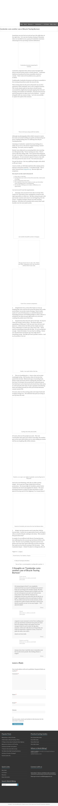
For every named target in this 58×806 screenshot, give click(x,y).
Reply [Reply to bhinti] (42, 636)
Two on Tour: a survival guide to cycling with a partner (30, 564)
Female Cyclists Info (6, 755)
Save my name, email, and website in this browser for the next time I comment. (27, 720)
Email (14, 703)
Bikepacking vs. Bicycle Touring (8, 737)
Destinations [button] (38, 24)
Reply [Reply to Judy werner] (42, 607)
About (25, 24)
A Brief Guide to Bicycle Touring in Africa (11, 739)
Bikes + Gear (53, 24)
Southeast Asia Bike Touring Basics (9, 746)
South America (16, 555)
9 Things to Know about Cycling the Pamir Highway (13, 742)
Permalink (22, 579)
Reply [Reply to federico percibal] (42, 656)
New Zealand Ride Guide (36, 737)
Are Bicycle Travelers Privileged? (9, 753)
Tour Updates (23, 555)
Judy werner (23, 576)
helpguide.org (27, 169)
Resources (30, 24)
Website (14, 710)
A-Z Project (46, 24)
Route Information (6, 777)
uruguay (20, 551)
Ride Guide (4, 770)
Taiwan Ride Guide (35, 742)
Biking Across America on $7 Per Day (10, 744)
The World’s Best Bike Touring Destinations (11, 751)
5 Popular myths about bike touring (9, 748)
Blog (21, 24)
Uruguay (28, 555)
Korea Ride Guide (34, 739)
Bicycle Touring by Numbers (22, 560)
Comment (15, 674)
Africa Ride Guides (35, 744)
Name (14, 694)
